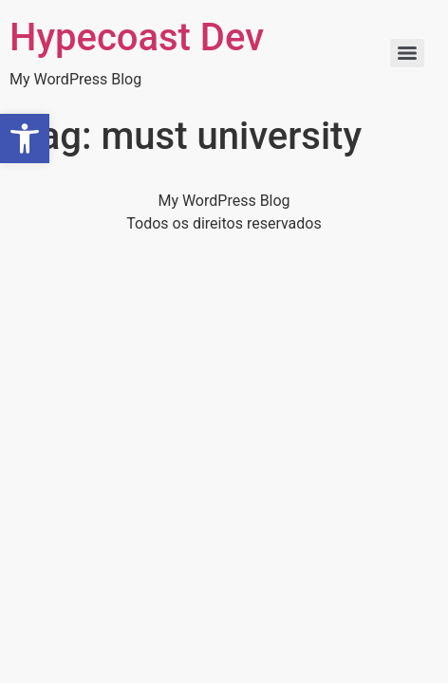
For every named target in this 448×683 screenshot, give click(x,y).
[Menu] (407, 53)
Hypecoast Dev (136, 37)
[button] (24, 138)
